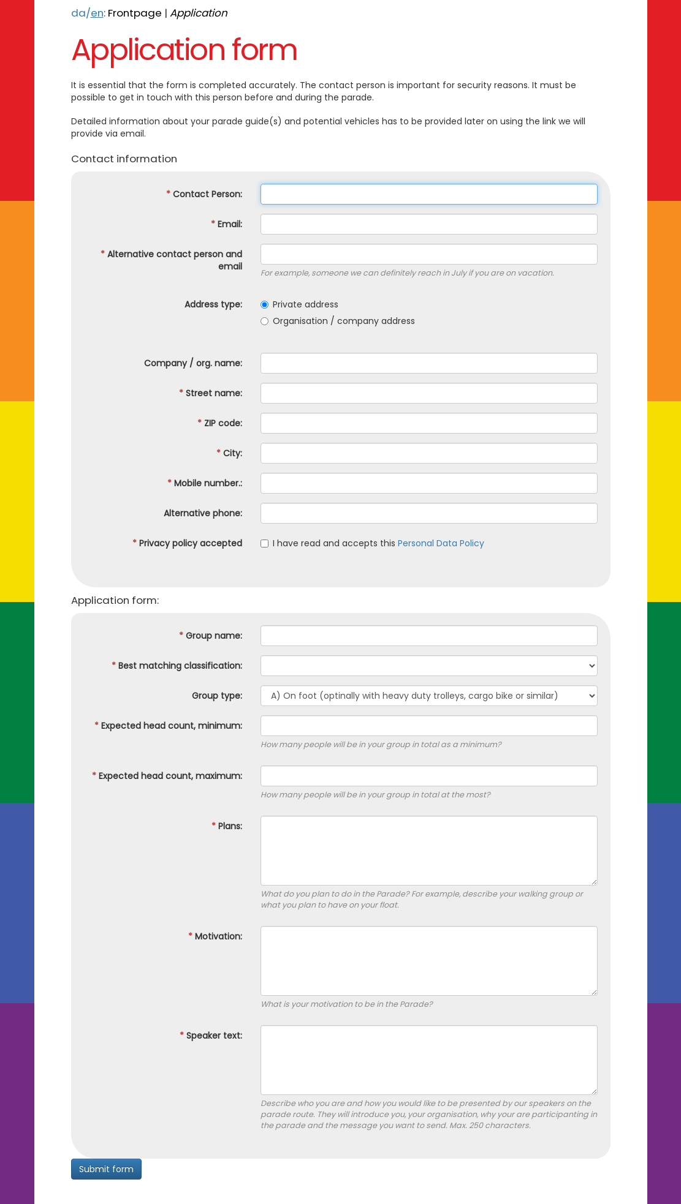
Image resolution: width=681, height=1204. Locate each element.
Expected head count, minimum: (168, 726)
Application (198, 13)
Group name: (210, 636)
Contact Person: (204, 194)
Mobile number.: (204, 483)
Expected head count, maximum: (167, 776)
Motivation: (215, 936)
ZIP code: (219, 423)
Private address (299, 304)
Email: (226, 224)
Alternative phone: (203, 513)
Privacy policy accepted (187, 543)
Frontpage (135, 13)
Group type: (217, 696)
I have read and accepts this (372, 543)
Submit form (106, 1169)
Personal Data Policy (441, 543)
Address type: (213, 304)
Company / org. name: (193, 363)
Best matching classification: (177, 666)
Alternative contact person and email (171, 260)
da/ (87, 13)
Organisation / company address (338, 321)
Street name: (210, 393)
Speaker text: (211, 1035)
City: (229, 453)
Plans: (226, 826)
